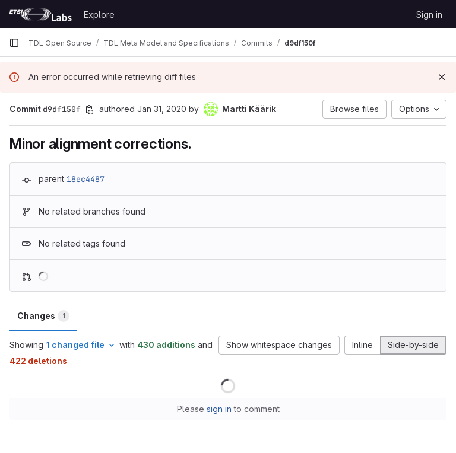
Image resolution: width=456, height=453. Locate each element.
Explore (99, 14)
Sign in (429, 14)
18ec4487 (85, 179)
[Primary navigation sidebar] (14, 42)
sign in (219, 409)
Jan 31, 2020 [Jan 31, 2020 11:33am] (161, 109)
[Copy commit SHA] (90, 110)
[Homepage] (40, 14)
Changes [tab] (43, 316)
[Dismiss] (442, 77)
